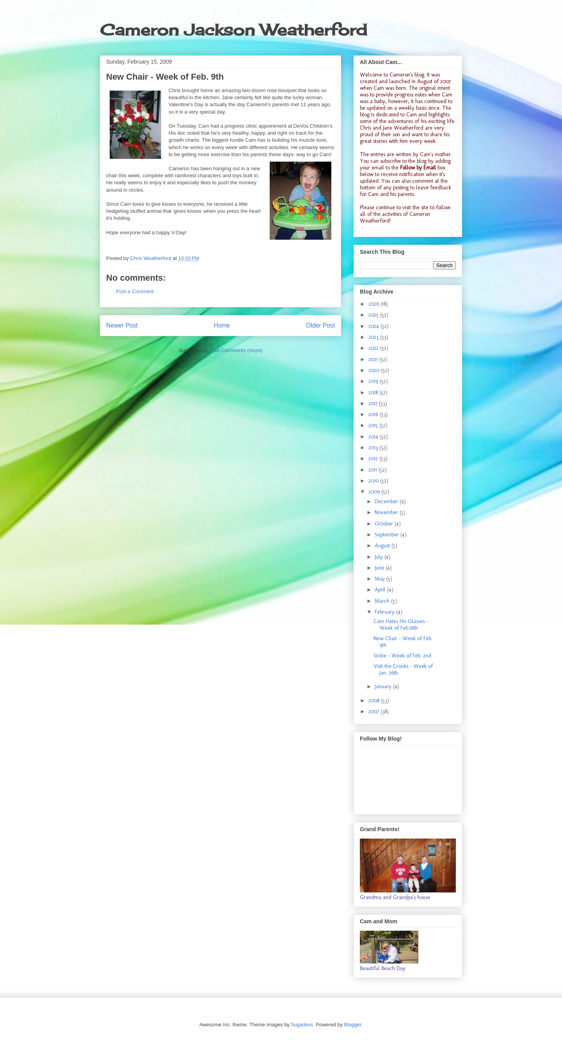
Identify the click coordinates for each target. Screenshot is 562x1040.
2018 (373, 392)
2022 (374, 348)
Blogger (352, 1025)
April (381, 589)
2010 (374, 480)
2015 (373, 425)
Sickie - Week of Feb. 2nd (402, 655)
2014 (374, 436)
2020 (374, 370)
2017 (373, 403)
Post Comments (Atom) (236, 350)
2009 (374, 491)
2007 (374, 711)
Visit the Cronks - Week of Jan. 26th (403, 669)
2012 (373, 458)
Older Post (320, 325)
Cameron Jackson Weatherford (233, 29)
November (387, 512)
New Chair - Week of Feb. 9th (402, 641)
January (384, 686)
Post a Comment (135, 291)
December (387, 501)
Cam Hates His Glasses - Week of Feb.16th (400, 624)
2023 (374, 337)
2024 (374, 326)
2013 (373, 447)
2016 (374, 414)
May (380, 578)
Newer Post (122, 325)
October (385, 523)
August (383, 545)
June (380, 568)
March (383, 601)
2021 (373, 359)
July (379, 557)
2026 (374, 304)
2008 (374, 700)
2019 (374, 381)
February (385, 612)
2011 (373, 470)
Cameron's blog (406, 74)
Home (222, 325)
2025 (374, 315)
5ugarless (302, 1025)
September (387, 534)
